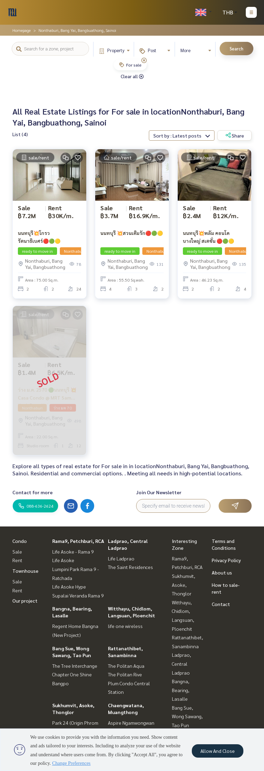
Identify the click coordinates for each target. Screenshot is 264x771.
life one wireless (125, 626)
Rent (17, 560)
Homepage (21, 30)
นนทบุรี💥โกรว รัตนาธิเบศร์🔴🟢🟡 (39, 237)
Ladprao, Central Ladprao (181, 663)
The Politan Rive (125, 674)
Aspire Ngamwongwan (131, 723)
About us (222, 572)
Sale (17, 551)
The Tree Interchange (74, 666)
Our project (24, 600)
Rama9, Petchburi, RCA (78, 541)
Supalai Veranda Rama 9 (78, 595)
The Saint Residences (130, 567)
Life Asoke (63, 560)
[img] (144, 60)
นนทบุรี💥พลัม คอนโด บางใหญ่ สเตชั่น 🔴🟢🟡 (208, 237)
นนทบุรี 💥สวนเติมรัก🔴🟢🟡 (131, 233)
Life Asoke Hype (69, 586)
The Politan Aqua (126, 666)
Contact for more (32, 492)
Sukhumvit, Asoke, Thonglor (183, 584)
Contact (221, 604)
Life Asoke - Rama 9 (73, 551)
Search (236, 48)
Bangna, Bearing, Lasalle (180, 690)
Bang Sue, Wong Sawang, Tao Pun (187, 716)
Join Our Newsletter (159, 492)
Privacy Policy (226, 560)
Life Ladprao (121, 558)
